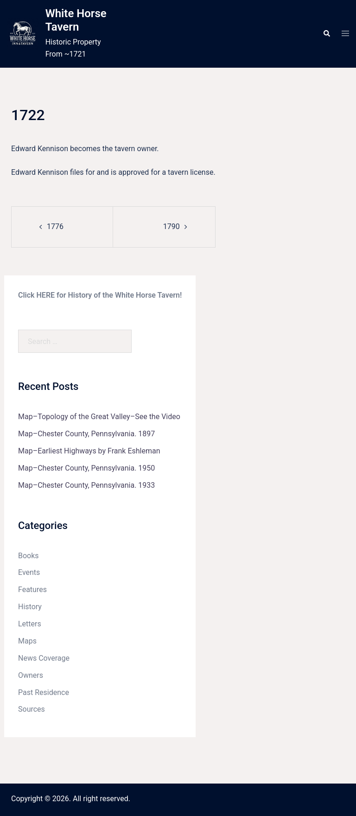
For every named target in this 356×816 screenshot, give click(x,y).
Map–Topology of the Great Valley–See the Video (99, 416)
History (30, 606)
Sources (31, 709)
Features (32, 589)
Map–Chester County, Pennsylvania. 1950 (86, 468)
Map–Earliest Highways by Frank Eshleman (89, 450)
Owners (30, 675)
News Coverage (44, 658)
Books (28, 555)
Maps (27, 641)
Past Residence (43, 692)
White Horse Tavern (76, 20)
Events (29, 572)
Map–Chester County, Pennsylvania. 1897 (86, 433)
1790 (171, 226)
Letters (29, 623)
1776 (55, 226)
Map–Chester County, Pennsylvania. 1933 (86, 485)
